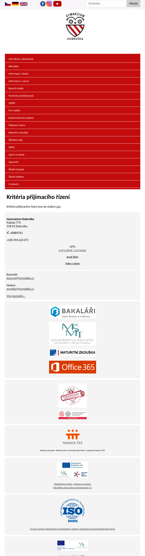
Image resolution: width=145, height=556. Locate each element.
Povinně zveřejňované (21, 95)
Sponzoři (14, 162)
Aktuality (14, 66)
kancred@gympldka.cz (20, 278)
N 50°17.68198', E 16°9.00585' (73, 250)
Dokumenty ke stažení (21, 117)
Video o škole (72, 263)
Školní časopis (16, 169)
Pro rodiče (14, 110)
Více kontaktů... (16, 296)
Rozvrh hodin (16, 88)
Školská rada (16, 140)
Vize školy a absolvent (21, 59)
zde (58, 206)
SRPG (12, 147)
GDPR (12, 103)
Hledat (133, 3)
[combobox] (109, 3)
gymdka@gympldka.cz (20, 289)
